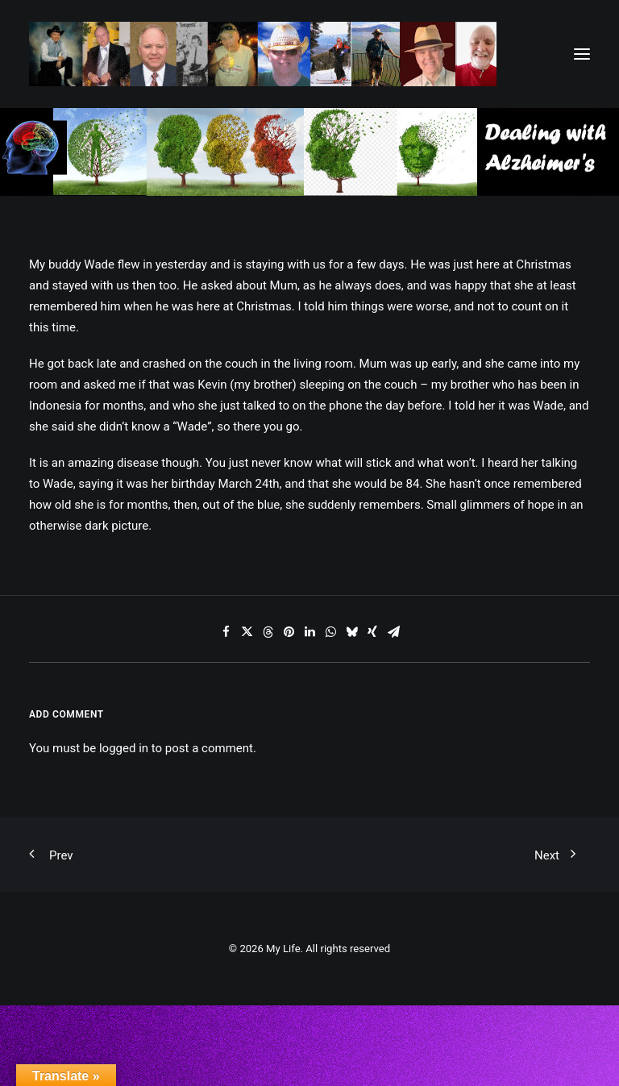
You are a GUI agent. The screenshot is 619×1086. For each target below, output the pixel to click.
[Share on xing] (372, 632)
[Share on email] (393, 632)
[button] (582, 54)
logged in (123, 748)
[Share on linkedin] (309, 632)
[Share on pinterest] (288, 632)
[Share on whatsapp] (330, 632)
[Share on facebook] (225, 632)
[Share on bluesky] (351, 632)
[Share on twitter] (246, 632)
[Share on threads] (267, 632)
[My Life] (262, 54)
